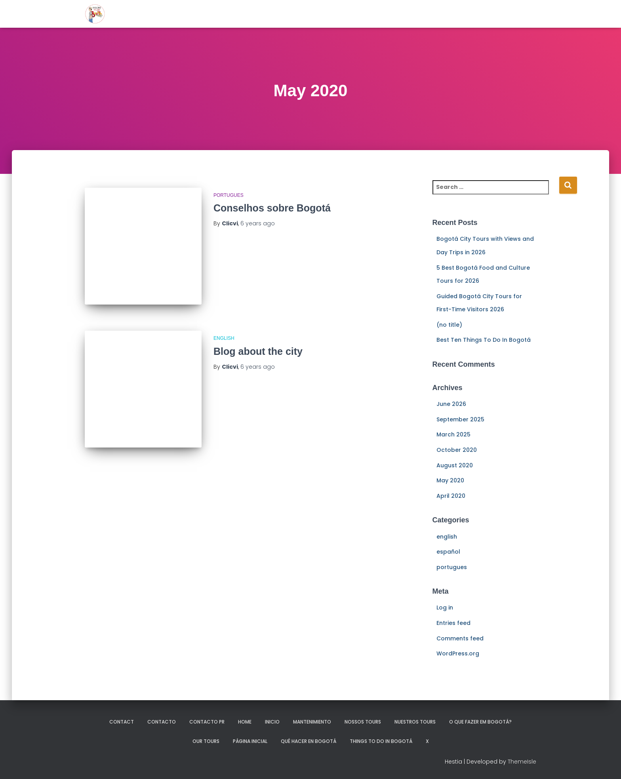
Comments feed (460, 638)
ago (257, 223)
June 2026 (451, 404)
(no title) (449, 325)
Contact (121, 721)
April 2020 (450, 496)
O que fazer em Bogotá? (480, 721)
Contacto (161, 721)
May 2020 (450, 480)
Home (244, 721)
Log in (444, 607)
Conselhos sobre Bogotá (272, 207)
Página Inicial (250, 741)
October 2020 (456, 450)
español (448, 552)
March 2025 (453, 434)
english (223, 338)
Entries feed (453, 623)
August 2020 (454, 465)
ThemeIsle (522, 762)
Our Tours (205, 741)
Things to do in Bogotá (381, 741)
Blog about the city (258, 351)
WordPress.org (457, 653)
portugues (228, 195)
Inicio (272, 721)
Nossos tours (363, 721)
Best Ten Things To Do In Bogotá (483, 340)
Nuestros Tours (415, 721)
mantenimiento (312, 721)
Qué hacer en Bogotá (308, 741)
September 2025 (460, 419)
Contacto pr (207, 721)
